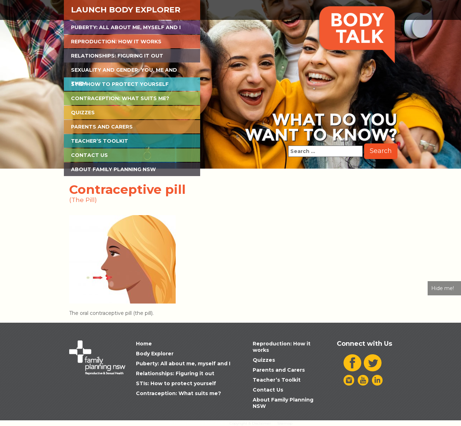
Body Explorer (155, 353)
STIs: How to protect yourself (120, 84)
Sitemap (284, 423)
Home (144, 343)
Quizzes (83, 112)
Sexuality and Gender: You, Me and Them (124, 72)
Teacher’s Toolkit (99, 141)
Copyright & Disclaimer (250, 423)
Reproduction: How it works (116, 41)
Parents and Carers (102, 127)
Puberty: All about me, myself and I (126, 27)
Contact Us (89, 155)
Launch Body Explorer (125, 10)
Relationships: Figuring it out (117, 56)
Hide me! (442, 288)
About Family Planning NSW (113, 169)
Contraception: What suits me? (120, 98)
